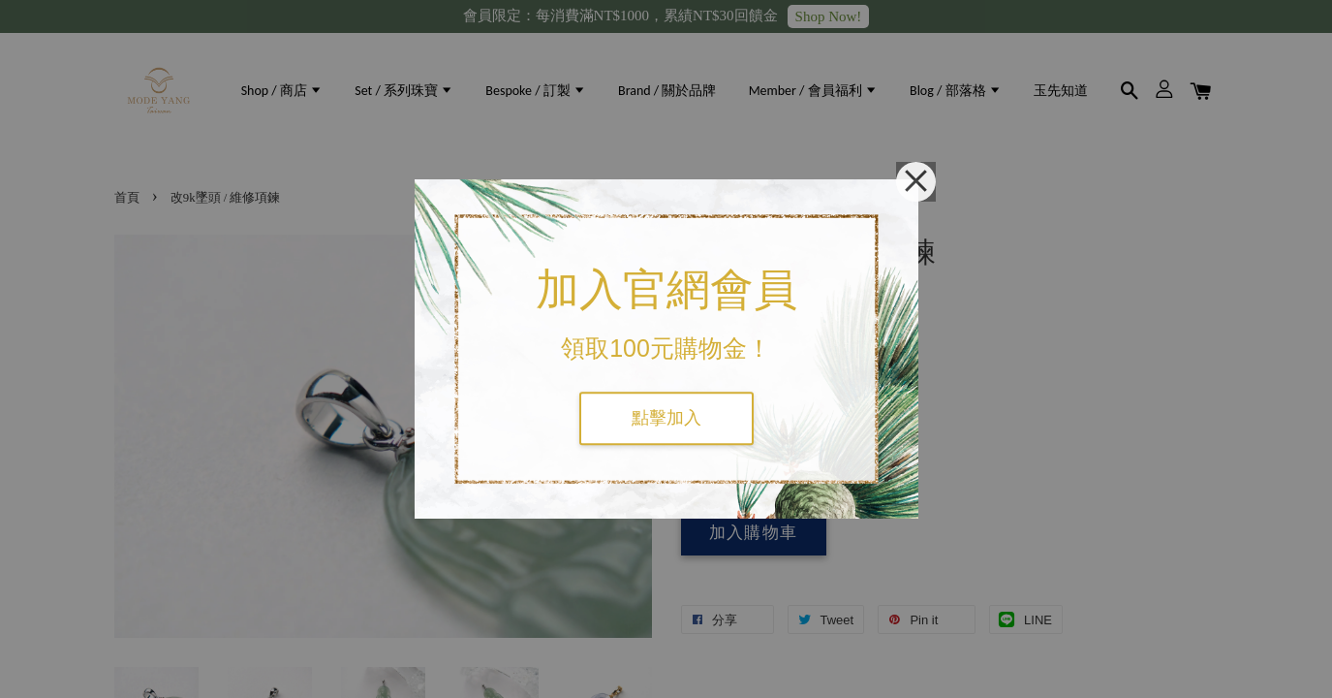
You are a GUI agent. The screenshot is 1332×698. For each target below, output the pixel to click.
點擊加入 (666, 418)
